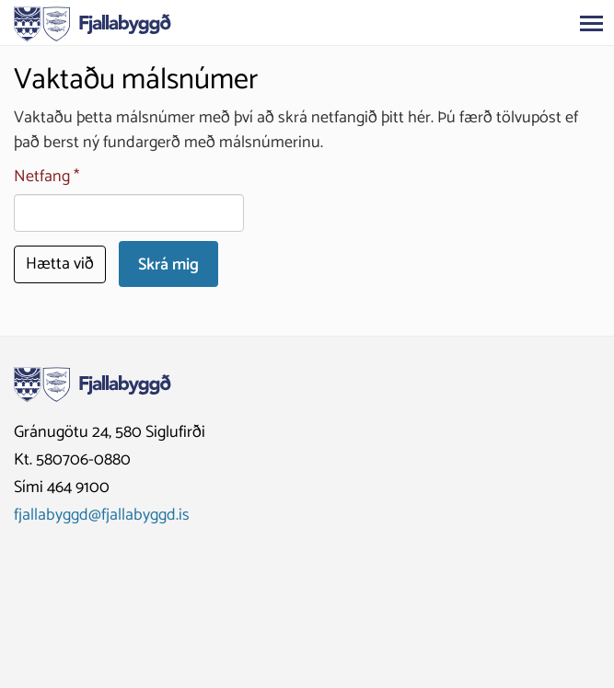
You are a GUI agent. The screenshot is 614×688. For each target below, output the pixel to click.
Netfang (42, 177)
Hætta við (60, 264)
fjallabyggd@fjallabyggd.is (102, 515)
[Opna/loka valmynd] (591, 23)
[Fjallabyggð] (92, 22)
